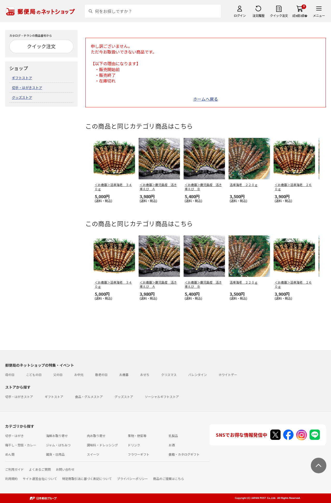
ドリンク (134, 445)
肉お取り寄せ (96, 435)
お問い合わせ (65, 469)
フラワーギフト (138, 454)
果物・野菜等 (137, 435)
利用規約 (11, 478)
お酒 (172, 445)
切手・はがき (14, 435)
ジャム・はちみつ (58, 445)
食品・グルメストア (89, 396)
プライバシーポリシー (132, 478)
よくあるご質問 (40, 469)
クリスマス (169, 374)
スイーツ (93, 454)
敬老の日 (101, 374)
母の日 (9, 374)
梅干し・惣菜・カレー (20, 445)
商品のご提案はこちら (168, 478)
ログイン (240, 15)
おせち (144, 374)
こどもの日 (34, 374)
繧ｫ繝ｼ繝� (299, 15)
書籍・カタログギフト (184, 454)
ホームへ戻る (205, 99)
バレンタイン (197, 374)
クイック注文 (279, 15)
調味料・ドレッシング (102, 445)
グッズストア (22, 97)
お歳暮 (124, 374)
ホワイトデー (228, 374)
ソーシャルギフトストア (162, 396)
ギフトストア (22, 77)
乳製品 (173, 435)
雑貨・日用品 (55, 454)
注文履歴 (258, 15)
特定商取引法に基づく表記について (87, 478)
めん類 (9, 454)
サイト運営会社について (40, 478)
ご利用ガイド (14, 469)
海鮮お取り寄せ (57, 435)
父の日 (58, 374)
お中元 (79, 374)
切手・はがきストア (27, 87)
